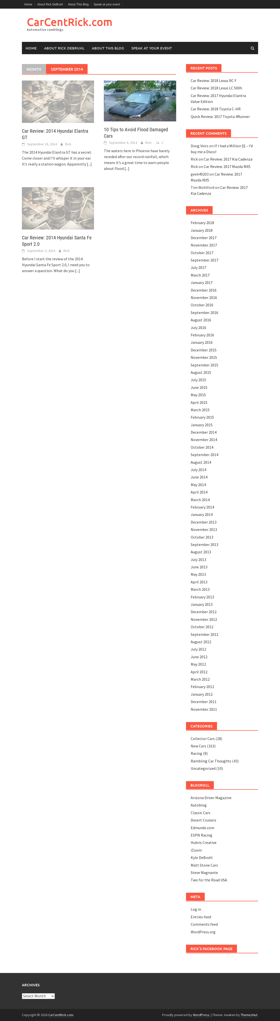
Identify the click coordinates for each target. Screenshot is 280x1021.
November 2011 (204, 709)
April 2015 (199, 402)
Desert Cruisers (203, 820)
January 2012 (202, 694)
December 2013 (204, 522)
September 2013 (204, 544)
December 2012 (204, 611)
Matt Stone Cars (204, 865)
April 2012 (199, 671)
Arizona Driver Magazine (211, 797)
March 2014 (200, 499)
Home (28, 4)
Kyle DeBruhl (202, 857)
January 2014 (202, 514)
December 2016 (204, 290)
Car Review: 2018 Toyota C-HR (216, 108)
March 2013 (200, 589)
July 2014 (198, 469)
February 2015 (202, 417)
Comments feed (204, 924)
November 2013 (204, 529)
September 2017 (204, 260)
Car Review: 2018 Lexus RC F (213, 80)
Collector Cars (203, 738)
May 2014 (198, 484)
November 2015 (204, 357)
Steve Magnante (204, 872)
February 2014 (202, 507)
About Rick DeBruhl (50, 4)
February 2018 (202, 222)
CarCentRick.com (69, 22)
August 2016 (201, 319)
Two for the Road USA (209, 879)
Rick (68, 144)
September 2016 (204, 312)
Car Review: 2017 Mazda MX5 (227, 166)
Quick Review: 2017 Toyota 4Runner (220, 116)
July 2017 (198, 267)
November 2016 (204, 297)
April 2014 (199, 492)
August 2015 (201, 372)
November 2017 (204, 245)
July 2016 (198, 327)
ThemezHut (249, 1015)
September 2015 (204, 364)
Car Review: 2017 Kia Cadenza (228, 159)
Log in (196, 909)
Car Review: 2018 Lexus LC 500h (216, 87)
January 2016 (202, 342)
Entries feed (201, 916)
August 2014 (201, 462)
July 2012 (198, 649)
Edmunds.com (202, 827)
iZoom (196, 850)
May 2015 (198, 394)
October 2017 (202, 252)
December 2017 (204, 237)
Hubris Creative (204, 842)
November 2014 (204, 439)
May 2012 (198, 664)
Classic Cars (200, 812)
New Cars (198, 745)
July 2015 (198, 379)
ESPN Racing (201, 835)
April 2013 (199, 581)
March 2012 (200, 679)
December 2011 (204, 701)
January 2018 (202, 230)
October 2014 (202, 447)
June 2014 (199, 477)
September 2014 (204, 454)
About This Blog (78, 4)
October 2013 (202, 537)
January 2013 (202, 604)
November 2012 (204, 619)
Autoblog (199, 805)
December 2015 (204, 349)
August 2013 (201, 551)
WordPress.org (203, 931)
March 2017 (200, 275)
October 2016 (202, 304)
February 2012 (202, 686)
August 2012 (201, 641)
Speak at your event (106, 4)
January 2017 (202, 282)
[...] (89, 164)
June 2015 (199, 387)
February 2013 (202, 596)
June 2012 (199, 656)
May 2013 (198, 574)
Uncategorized (203, 768)
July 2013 (198, 559)
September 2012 (204, 634)
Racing (196, 753)
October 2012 (202, 626)
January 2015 (202, 424)
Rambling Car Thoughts (211, 760)
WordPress (201, 1015)
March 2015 (200, 409)
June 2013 (199, 566)
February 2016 (202, 334)
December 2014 (204, 432)
